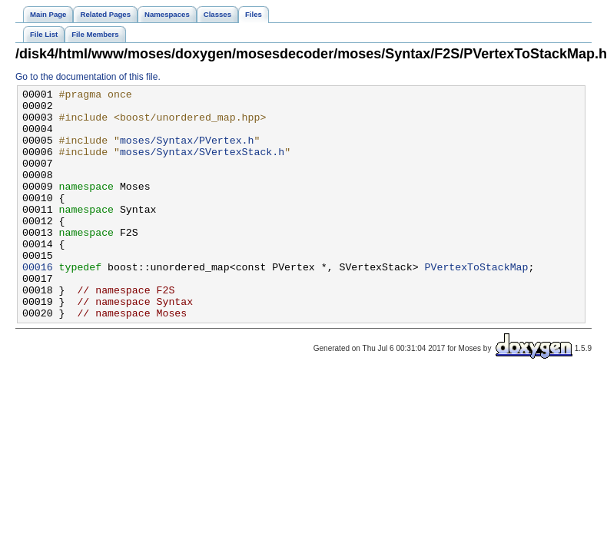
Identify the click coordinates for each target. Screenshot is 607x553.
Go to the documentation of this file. (88, 76)
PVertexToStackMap (476, 303)
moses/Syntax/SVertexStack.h (202, 165)
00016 (37, 303)
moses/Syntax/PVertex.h (187, 151)
